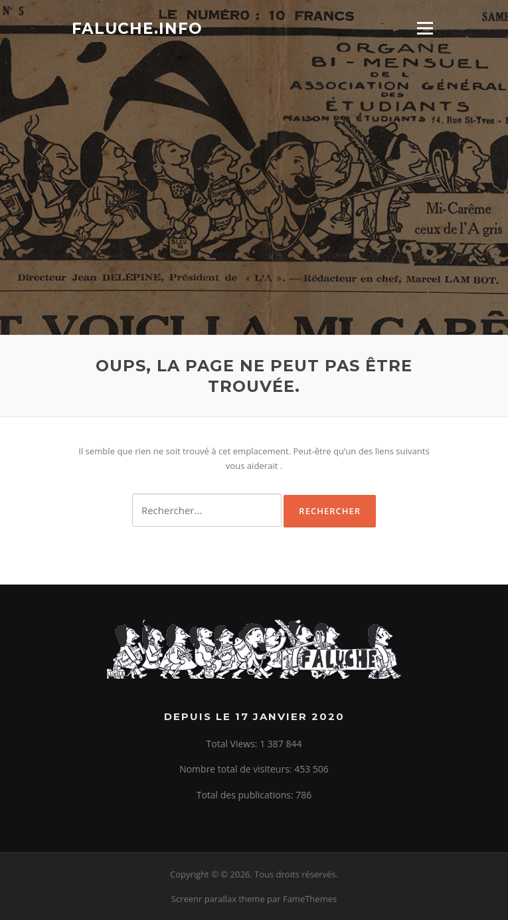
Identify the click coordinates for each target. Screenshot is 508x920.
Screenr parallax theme (218, 899)
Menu (424, 28)
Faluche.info (137, 28)
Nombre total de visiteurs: (236, 769)
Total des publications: (246, 794)
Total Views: (233, 743)
